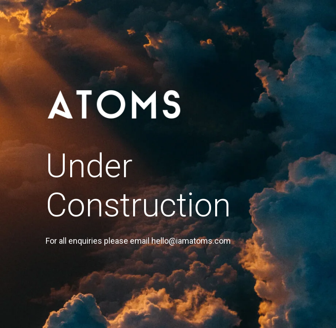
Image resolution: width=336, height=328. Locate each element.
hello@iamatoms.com (191, 241)
